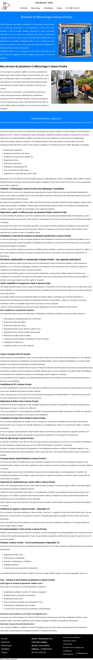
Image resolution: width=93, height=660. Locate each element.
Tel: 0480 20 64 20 (72, 8)
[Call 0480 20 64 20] (82, 653)
